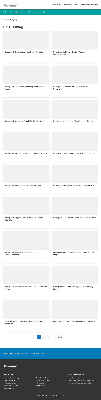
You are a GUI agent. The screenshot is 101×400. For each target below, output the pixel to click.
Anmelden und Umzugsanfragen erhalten (80, 383)
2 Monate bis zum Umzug (42, 378)
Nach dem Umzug (40, 385)
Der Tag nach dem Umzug (11, 385)
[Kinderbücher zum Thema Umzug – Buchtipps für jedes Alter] (26, 314)
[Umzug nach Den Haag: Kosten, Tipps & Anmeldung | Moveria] (75, 280)
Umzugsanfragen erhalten (89, 4)
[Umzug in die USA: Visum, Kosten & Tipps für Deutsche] (75, 211)
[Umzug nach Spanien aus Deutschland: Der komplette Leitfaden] (26, 280)
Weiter (60, 337)
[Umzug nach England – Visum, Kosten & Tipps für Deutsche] (26, 211)
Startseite (6, 20)
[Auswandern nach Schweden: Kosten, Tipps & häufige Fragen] (75, 245)
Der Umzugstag (39, 383)
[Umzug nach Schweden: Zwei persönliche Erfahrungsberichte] (26, 245)
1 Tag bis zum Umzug (10, 383)
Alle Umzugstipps (9, 388)
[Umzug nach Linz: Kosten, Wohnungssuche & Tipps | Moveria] (26, 80)
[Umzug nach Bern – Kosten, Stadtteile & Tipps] (26, 178)
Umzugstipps (57, 4)
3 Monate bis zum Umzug (11, 378)
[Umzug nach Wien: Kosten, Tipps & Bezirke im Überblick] (75, 80)
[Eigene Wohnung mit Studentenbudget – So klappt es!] (75, 314)
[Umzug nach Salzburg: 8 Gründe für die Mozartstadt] (26, 113)
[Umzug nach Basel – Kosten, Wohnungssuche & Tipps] (26, 145)
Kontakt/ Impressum (74, 378)
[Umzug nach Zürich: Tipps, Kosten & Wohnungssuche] (75, 145)
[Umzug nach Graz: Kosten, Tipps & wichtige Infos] (26, 45)
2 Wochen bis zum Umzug (42, 380)
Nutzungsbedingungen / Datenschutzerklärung (81, 380)
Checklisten (68, 4)
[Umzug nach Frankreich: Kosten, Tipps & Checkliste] (75, 178)
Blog (76, 4)
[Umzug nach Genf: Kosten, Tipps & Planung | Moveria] (75, 113)
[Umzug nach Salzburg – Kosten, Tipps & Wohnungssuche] (75, 45)
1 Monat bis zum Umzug (11, 380)
